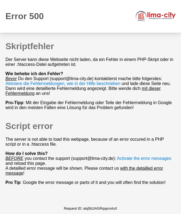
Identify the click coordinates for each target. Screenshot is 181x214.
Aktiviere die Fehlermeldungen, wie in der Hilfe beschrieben (62, 83)
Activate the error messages (144, 158)
